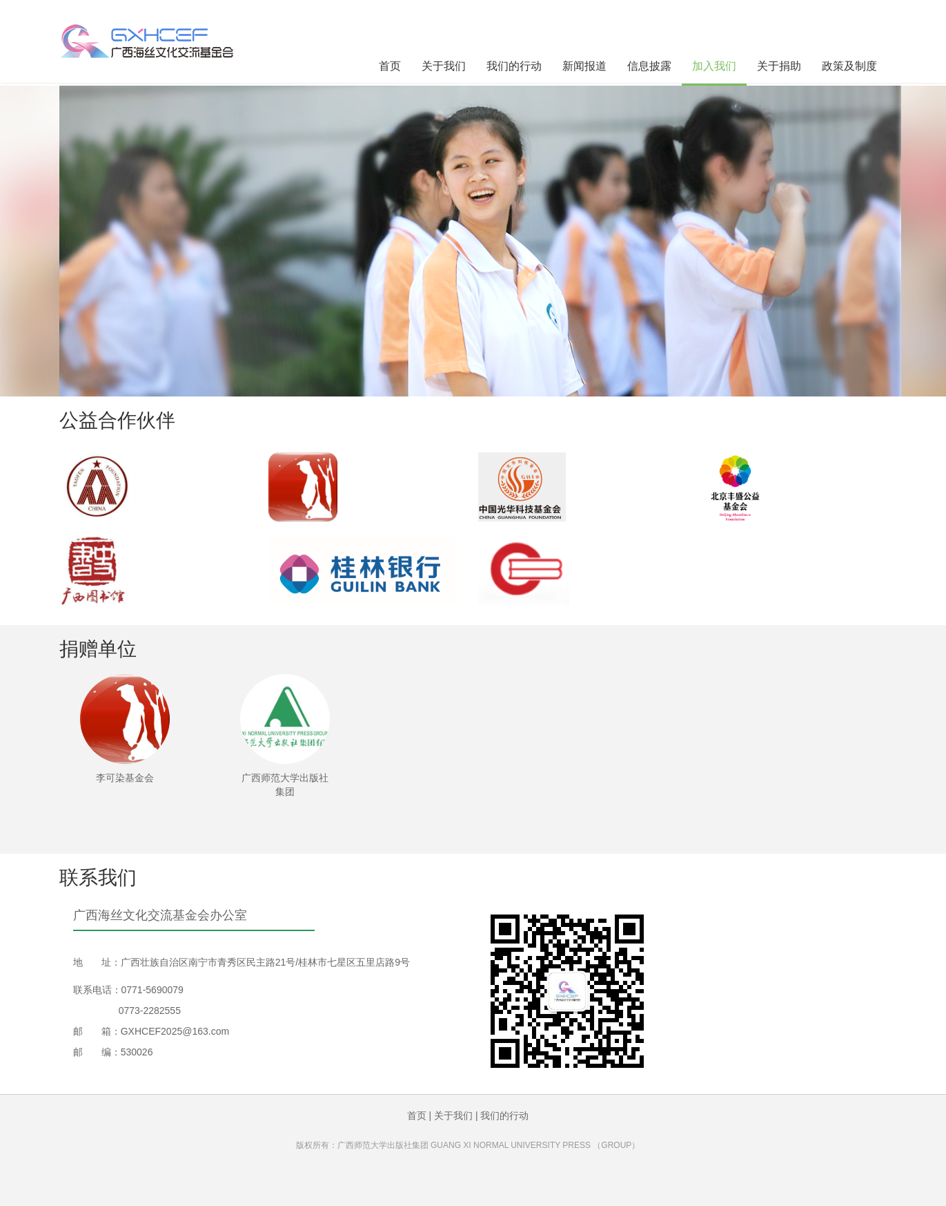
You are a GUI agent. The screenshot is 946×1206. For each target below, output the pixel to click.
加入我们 (714, 66)
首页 (390, 66)
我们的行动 (514, 66)
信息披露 (649, 66)
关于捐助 (779, 66)
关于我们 (444, 66)
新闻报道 (584, 66)
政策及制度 (849, 66)
